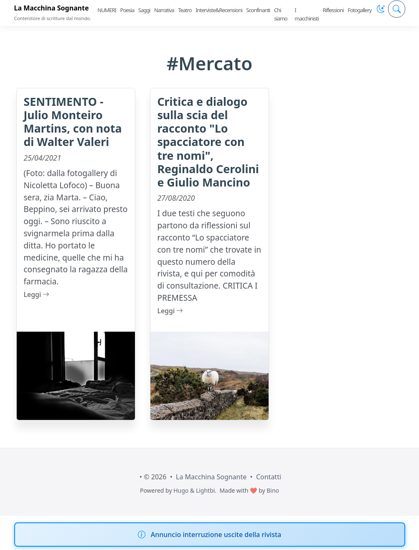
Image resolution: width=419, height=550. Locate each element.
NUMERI (106, 10)
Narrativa (164, 10)
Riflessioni (333, 10)
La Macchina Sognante (51, 8)
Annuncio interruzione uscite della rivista (216, 534)
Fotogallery (359, 10)
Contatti (268, 476)
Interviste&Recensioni (219, 10)
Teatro (184, 10)
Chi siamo (280, 14)
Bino (273, 490)
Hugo (180, 490)
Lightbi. (206, 490)
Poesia (127, 10)
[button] (381, 9)
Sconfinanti (258, 10)
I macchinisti (307, 14)
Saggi (144, 10)
